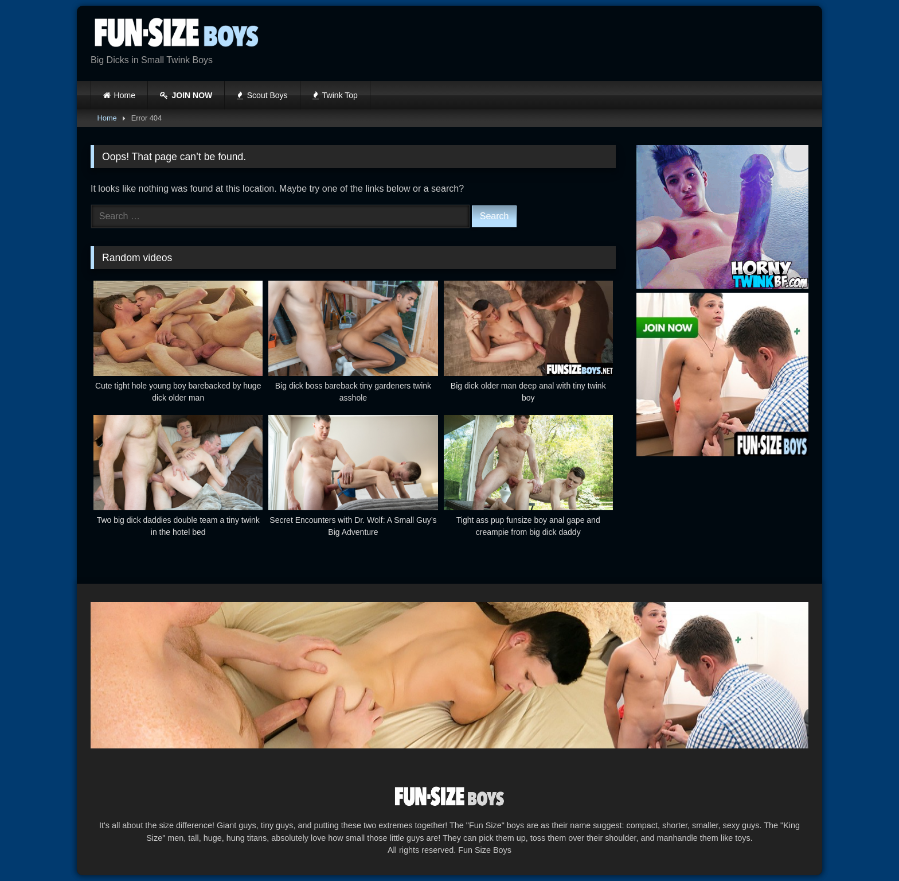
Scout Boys (262, 95)
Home (124, 95)
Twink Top (335, 95)
